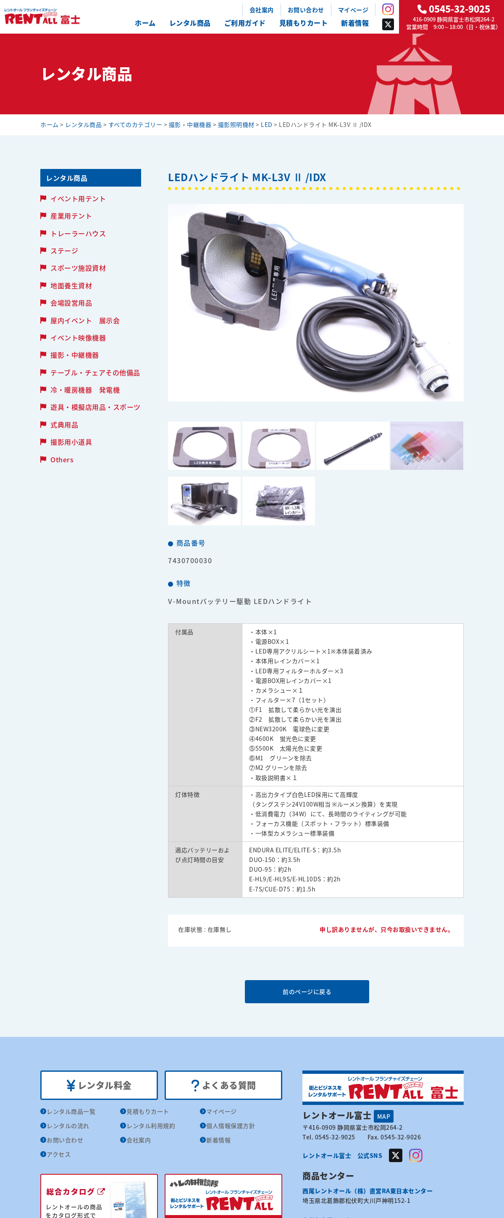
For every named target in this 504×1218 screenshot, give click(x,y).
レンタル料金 (99, 1085)
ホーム (145, 23)
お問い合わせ (306, 9)
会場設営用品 (71, 303)
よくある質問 (223, 1085)
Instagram (388, 9)
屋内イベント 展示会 (85, 320)
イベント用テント (78, 198)
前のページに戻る (315, 991)
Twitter (388, 24)
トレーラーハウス (78, 233)
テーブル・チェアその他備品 (95, 372)
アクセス (59, 1154)
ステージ (64, 250)
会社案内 (261, 9)
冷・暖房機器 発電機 (85, 390)
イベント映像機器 (78, 337)
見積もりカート (303, 23)
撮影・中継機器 (74, 355)
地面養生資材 (71, 285)
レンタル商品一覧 (71, 1111)
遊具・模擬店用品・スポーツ (95, 407)
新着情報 (355, 23)
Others (62, 459)
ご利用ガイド (245, 23)
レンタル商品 (190, 23)
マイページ (353, 9)
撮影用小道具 (71, 442)
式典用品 (64, 424)
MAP (384, 1116)
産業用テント (71, 216)
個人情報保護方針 (230, 1126)
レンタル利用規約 (150, 1126)
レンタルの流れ (68, 1126)
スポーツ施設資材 (78, 268)
